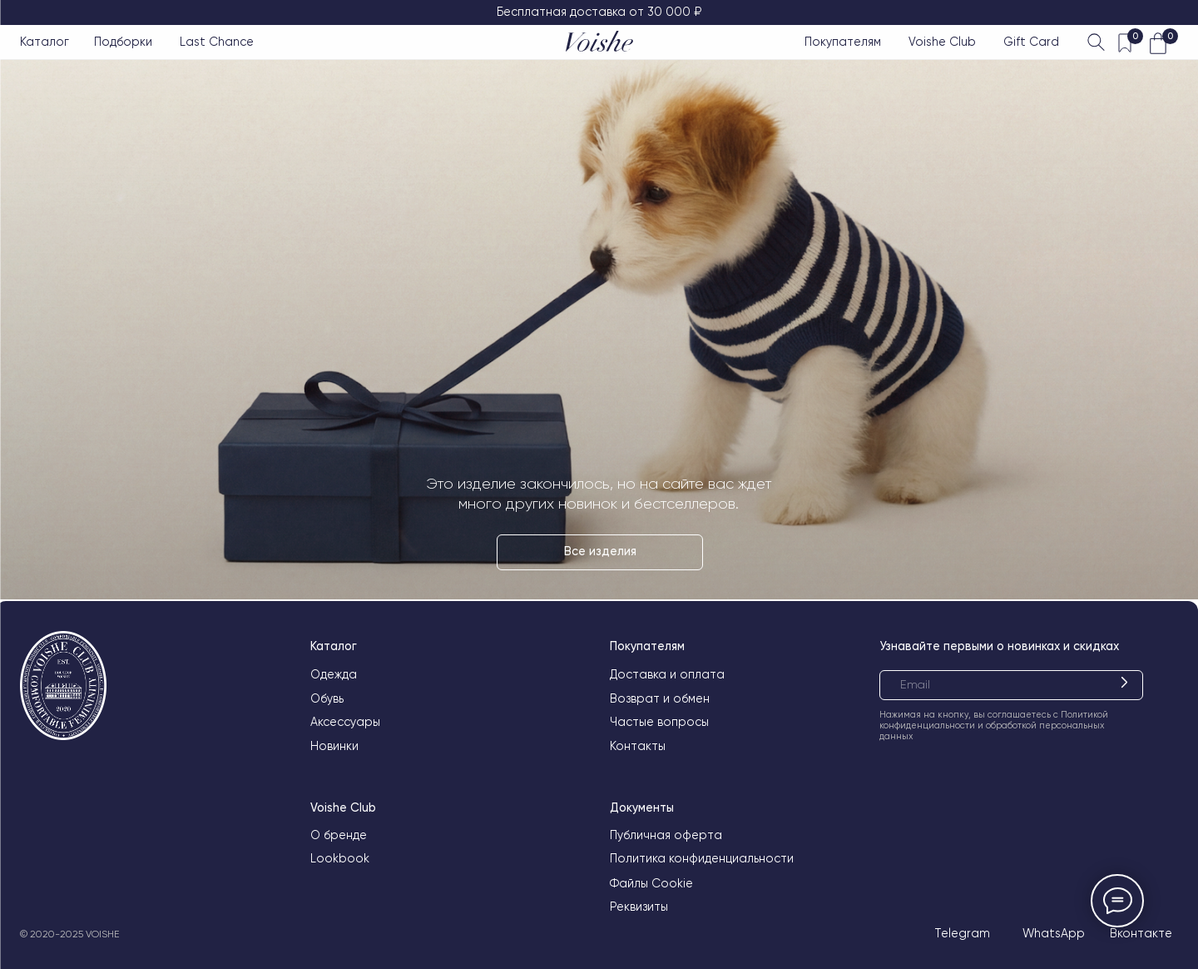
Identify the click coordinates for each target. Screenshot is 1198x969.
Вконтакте (1141, 933)
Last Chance (217, 41)
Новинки (334, 746)
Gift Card (1031, 41)
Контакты (638, 746)
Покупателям (842, 41)
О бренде (338, 835)
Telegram (962, 933)
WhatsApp (1053, 933)
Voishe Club (942, 41)
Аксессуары (345, 721)
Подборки (123, 41)
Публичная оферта (666, 835)
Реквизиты (639, 906)
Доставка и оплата (667, 674)
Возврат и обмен (660, 698)
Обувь (327, 698)
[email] (1011, 685)
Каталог (44, 41)
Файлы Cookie (651, 883)
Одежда (333, 674)
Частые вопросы (659, 721)
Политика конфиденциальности (702, 858)
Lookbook (339, 858)
